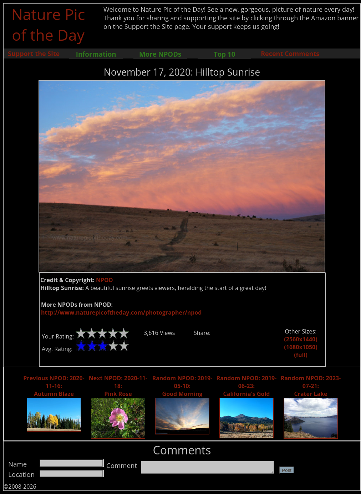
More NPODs (160, 54)
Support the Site (34, 53)
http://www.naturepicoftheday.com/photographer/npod (121, 312)
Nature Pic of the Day (48, 24)
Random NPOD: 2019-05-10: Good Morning (182, 386)
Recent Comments (290, 53)
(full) (300, 355)
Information (96, 54)
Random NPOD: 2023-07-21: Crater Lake (311, 386)
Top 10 (224, 54)
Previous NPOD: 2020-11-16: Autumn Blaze (53, 386)
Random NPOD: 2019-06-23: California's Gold (247, 386)
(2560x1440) (300, 339)
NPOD (104, 280)
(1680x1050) (300, 347)
